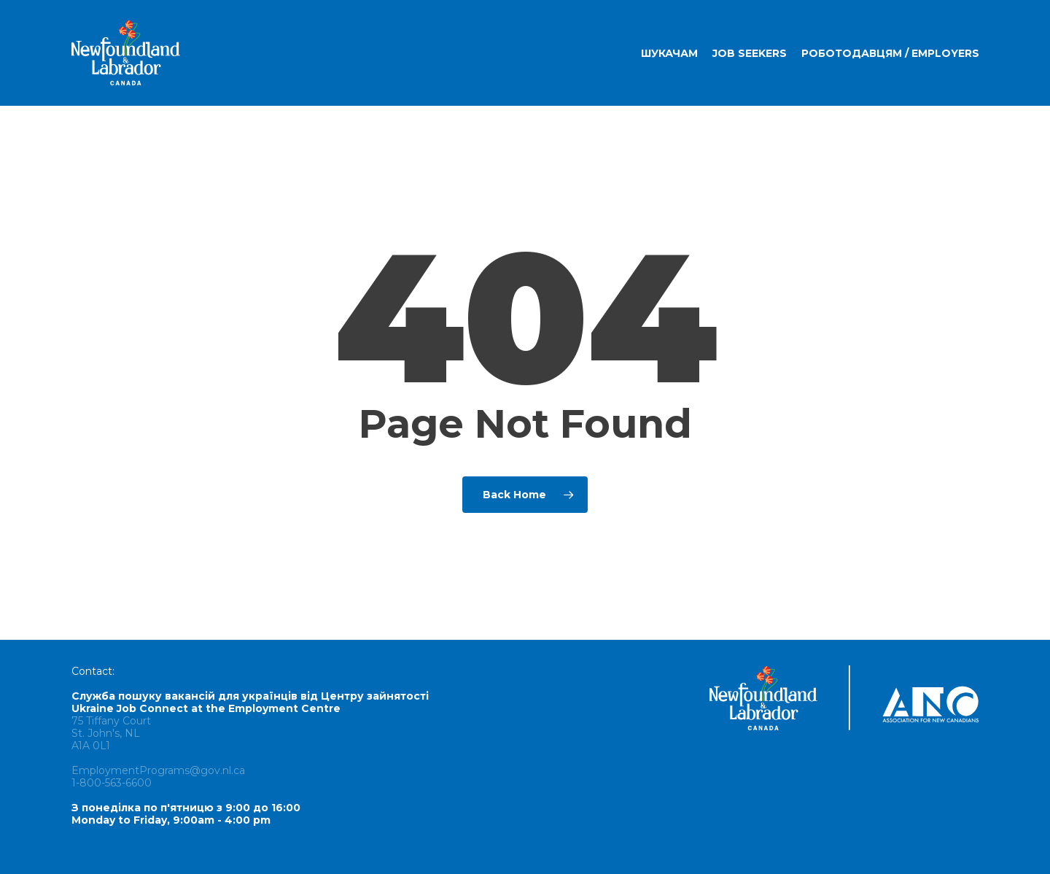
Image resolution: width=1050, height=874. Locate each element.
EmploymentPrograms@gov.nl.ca (158, 770)
